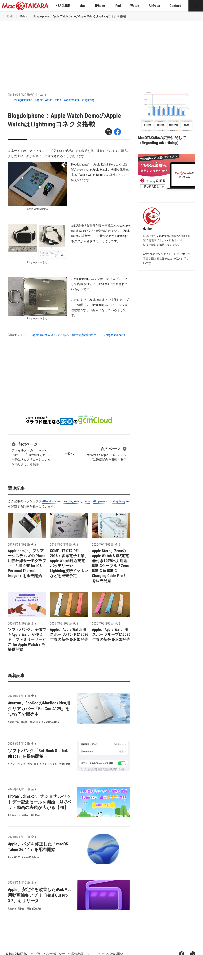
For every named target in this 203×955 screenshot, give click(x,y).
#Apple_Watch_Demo (48, 100)
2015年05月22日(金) (21, 95)
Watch (23, 16)
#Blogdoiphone (23, 100)
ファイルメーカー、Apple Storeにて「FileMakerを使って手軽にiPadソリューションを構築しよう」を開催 (31, 453)
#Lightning (88, 100)
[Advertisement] (102, 50)
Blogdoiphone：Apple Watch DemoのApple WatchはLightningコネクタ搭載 (79, 16)
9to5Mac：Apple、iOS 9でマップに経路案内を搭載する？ (106, 453)
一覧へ (69, 454)
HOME (9, 16)
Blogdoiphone (79, 164)
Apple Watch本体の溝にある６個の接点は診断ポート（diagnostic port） (79, 335)
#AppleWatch (72, 100)
